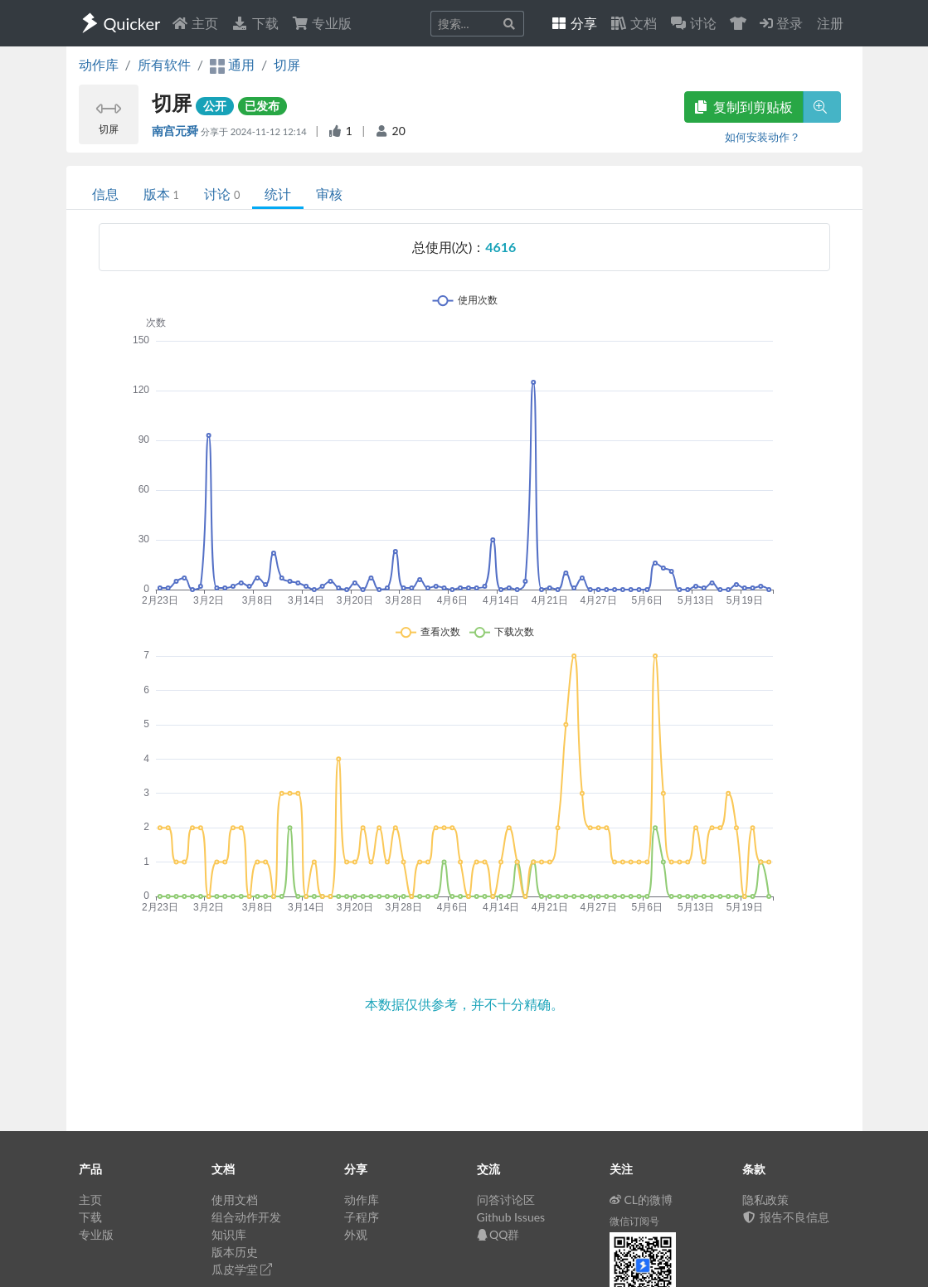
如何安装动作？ (762, 136)
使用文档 (234, 1199)
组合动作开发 (246, 1217)
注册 (830, 23)
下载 (254, 23)
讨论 (222, 194)
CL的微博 (641, 1199)
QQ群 (498, 1234)
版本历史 (234, 1252)
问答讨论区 (506, 1199)
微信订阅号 (634, 1221)
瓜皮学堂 (242, 1269)
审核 (329, 194)
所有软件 (164, 64)
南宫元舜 (176, 131)
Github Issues (511, 1217)
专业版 (322, 23)
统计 (278, 194)
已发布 (262, 106)
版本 (161, 194)
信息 (105, 194)
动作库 (99, 64)
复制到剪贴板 (744, 106)
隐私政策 (765, 1199)
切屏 (287, 64)
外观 (355, 1234)
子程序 (361, 1217)
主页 (195, 23)
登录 (781, 23)
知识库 (228, 1234)
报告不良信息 (786, 1217)
